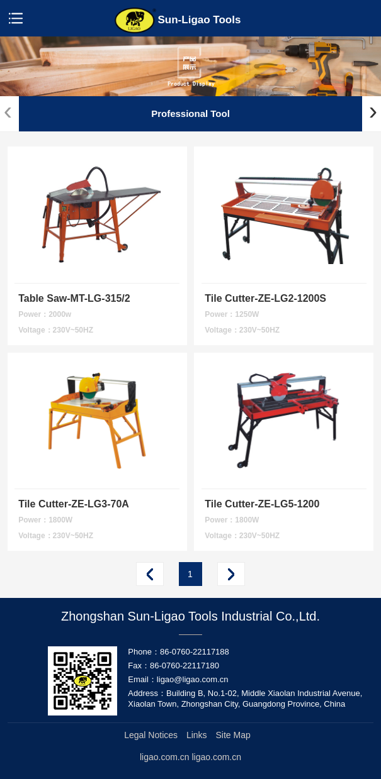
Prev (150, 574)
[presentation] (8, 111)
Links (196, 735)
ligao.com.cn (216, 757)
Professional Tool (190, 113)
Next (231, 574)
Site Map (233, 735)
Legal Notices (151, 735)
